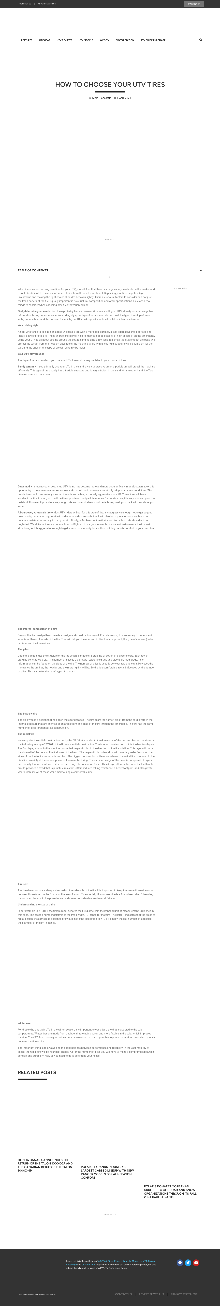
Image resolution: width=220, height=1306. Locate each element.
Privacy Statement (184, 1294)
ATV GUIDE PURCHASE (153, 40)
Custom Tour (88, 1264)
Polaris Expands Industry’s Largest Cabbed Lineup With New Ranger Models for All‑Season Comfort (107, 1172)
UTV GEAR (44, 40)
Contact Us (25, 4)
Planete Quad (121, 1261)
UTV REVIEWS (64, 40)
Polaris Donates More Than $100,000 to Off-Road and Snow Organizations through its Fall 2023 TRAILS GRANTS (170, 1192)
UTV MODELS (86, 40)
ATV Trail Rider (105, 1261)
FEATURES (26, 40)
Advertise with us (151, 1294)
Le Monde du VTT (138, 1261)
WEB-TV (104, 40)
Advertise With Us (47, 4)
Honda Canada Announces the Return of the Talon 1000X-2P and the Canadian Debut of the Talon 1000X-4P (45, 1165)
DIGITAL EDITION (125, 40)
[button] (201, 270)
